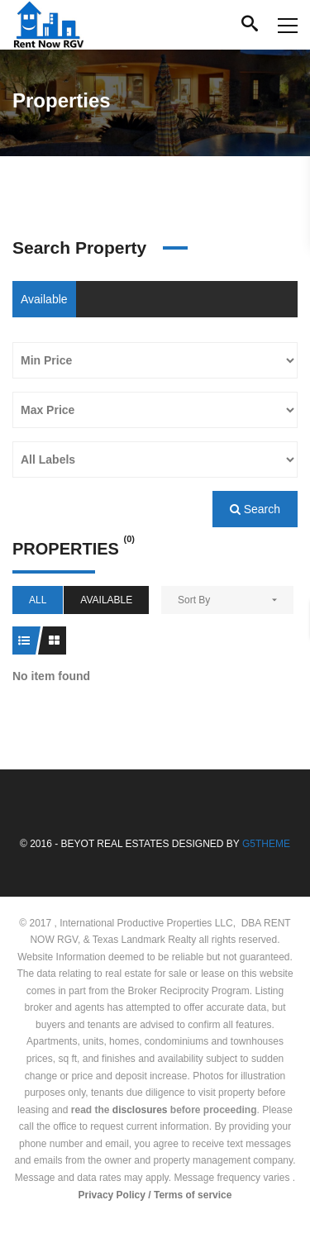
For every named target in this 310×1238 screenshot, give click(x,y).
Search (255, 509)
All (37, 600)
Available (44, 299)
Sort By (194, 600)
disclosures (140, 1110)
